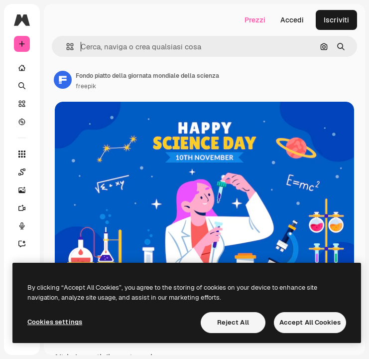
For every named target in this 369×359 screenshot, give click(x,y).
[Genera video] (22, 208)
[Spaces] (22, 172)
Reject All (233, 322)
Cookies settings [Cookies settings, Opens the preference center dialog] (54, 322)
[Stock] (22, 104)
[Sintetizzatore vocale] (22, 226)
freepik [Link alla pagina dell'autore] (86, 86)
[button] (66, 46)
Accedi (292, 19)
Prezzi (255, 19)
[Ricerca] (22, 86)
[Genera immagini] (22, 190)
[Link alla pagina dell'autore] (63, 80)
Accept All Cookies (310, 322)
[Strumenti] (22, 154)
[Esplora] (22, 122)
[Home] (22, 68)
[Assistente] (22, 244)
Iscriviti (336, 19)
